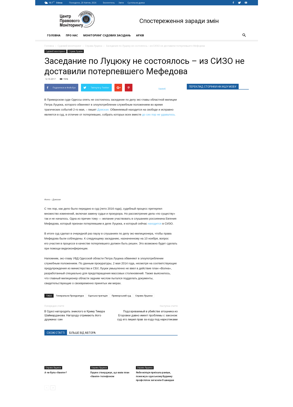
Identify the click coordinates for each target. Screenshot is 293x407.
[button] (244, 35)
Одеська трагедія (98, 295)
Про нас (72, 35)
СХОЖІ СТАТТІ (56, 332)
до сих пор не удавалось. (159, 114)
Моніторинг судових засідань (107, 35)
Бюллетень (109, 2)
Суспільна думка (136, 2)
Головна (53, 35)
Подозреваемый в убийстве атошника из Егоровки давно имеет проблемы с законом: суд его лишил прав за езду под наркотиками (147, 315)
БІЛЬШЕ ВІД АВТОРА (82, 332)
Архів (140, 35)
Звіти (121, 2)
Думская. (103, 109)
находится (155, 223)
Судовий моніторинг (69, 45)
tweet (162, 88)
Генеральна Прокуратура (70, 295)
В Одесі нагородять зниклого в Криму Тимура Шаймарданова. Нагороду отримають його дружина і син (74, 315)
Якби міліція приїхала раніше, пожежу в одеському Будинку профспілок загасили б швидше (155, 376)
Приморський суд (121, 295)
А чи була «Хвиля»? (55, 372)
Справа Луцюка (93, 45)
